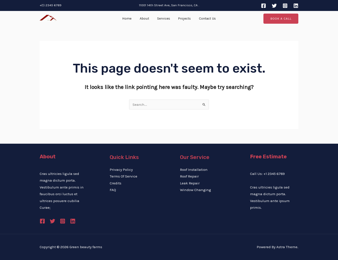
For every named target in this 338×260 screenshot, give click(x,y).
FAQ (113, 190)
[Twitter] (274, 5)
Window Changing (195, 190)
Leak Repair (190, 183)
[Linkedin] (295, 5)
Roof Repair (189, 176)
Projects (183, 18)
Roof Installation (194, 169)
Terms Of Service (123, 176)
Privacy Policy (121, 169)
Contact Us (205, 18)
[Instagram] (285, 5)
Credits (115, 183)
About (145, 18)
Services (163, 18)
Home (129, 18)
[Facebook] (263, 5)
